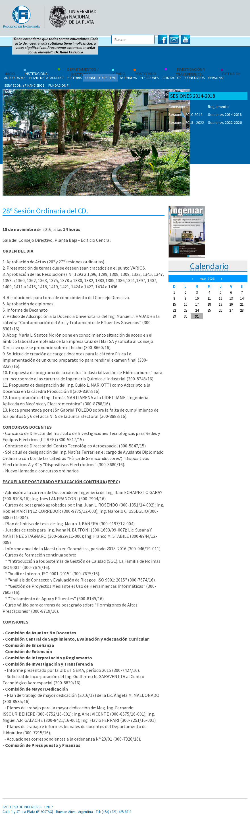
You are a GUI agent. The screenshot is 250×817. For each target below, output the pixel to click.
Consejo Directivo (100, 78)
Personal (216, 78)
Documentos (179, 130)
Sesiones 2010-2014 (185, 114)
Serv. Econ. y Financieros (24, 85)
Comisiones (178, 106)
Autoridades (15, 78)
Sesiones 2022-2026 (225, 122)
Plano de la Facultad (46, 78)
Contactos (172, 78)
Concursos (195, 78)
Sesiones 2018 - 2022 (186, 122)
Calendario (209, 265)
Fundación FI (58, 85)
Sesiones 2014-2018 (225, 114)
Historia (74, 78)
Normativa (128, 78)
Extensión (230, 72)
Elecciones (149, 78)
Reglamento (218, 106)
